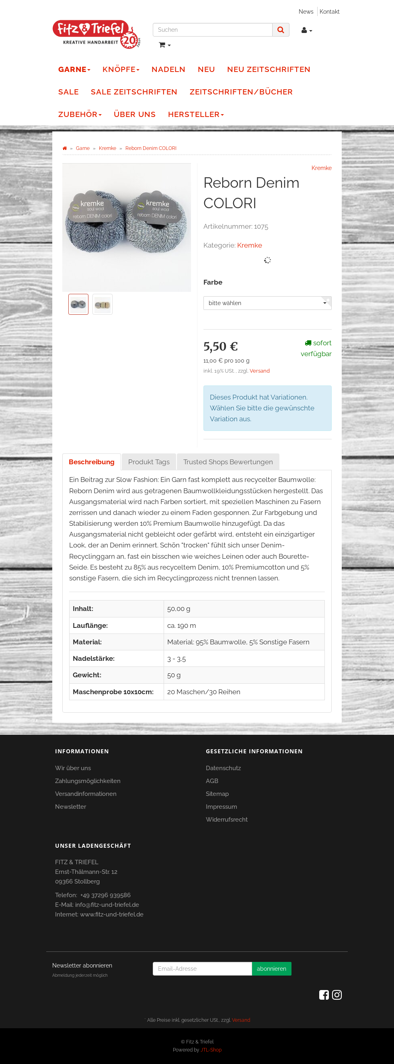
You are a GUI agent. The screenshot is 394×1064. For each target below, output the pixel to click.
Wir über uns (73, 768)
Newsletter (70, 806)
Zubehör (80, 114)
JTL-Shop (211, 1050)
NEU (206, 69)
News (306, 11)
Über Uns (135, 114)
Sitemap (217, 793)
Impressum (221, 806)
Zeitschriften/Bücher (241, 91)
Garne (74, 69)
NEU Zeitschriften (269, 69)
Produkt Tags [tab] (149, 462)
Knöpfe (121, 69)
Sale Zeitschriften (134, 91)
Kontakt (330, 11)
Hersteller (196, 114)
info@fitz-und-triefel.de (107, 904)
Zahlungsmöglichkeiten (88, 781)
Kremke (249, 245)
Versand (260, 371)
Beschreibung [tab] (92, 462)
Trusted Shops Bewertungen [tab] (228, 462)
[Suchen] (213, 30)
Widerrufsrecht (227, 819)
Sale (68, 91)
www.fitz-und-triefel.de (112, 914)
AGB (212, 781)
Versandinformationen (86, 793)
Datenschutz (223, 768)
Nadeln (169, 69)
